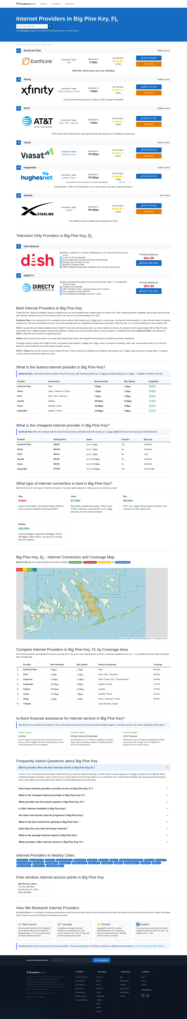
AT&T (19, 396)
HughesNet (22, 411)
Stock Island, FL (79, 860)
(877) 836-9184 (149, 206)
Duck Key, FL (103, 860)
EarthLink (99, 977)
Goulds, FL (156, 863)
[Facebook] (143, 996)
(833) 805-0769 (149, 150)
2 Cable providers (90, 562)
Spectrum (99, 988)
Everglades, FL (107, 863)
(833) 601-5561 (149, 118)
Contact (143, 985)
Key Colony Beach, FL (64, 860)
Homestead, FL (65, 863)
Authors (143, 981)
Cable (60, 91)
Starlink (20, 401)
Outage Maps (124, 992)
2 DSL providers (104, 562)
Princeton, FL (145, 863)
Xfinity (20, 391)
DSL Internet (79, 988)
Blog (121, 977)
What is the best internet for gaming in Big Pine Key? (49, 822)
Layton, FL (114, 860)
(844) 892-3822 (148, 263)
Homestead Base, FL (132, 863)
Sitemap (122, 996)
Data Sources (124, 988)
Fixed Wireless (80, 992)
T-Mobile (27, 704)
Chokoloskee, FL (51, 863)
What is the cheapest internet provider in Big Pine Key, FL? (52, 795)
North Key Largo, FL (24, 863)
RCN (98, 1004)
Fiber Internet (79, 981)
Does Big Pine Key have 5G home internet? (43, 828)
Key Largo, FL (161, 860)
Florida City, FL (38, 863)
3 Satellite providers (123, 562)
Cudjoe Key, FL (22, 860)
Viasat (20, 406)
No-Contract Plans (81, 1000)
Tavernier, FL (149, 860)
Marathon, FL (49, 860)
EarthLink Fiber (24, 386)
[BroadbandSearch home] (26, 4)
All (35, 570)
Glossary (123, 985)
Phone (77, 91)
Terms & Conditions (38, 997)
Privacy (29, 997)
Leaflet (122, 638)
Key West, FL (92, 860)
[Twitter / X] (147, 996)
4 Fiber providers (75, 562)
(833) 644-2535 (149, 176)
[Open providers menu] (56, 4)
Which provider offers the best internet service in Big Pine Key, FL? (57, 767)
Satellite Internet (80, 996)
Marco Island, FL (38, 866)
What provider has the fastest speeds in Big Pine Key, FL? (51, 802)
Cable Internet (80, 985)
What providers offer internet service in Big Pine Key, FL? (51, 842)
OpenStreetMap (136, 638)
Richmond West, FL (24, 866)
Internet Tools (124, 981)
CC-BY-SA (152, 638)
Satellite (65, 154)
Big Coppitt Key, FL (36, 860)
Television (68, 91)
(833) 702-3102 (148, 291)
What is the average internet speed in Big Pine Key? (48, 835)
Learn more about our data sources (149, 946)
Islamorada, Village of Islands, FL (131, 860)
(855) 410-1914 (149, 87)
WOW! (98, 1008)
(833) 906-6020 (149, 58)
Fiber (69, 63)
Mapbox (165, 638)
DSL (67, 123)
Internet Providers (81, 977)
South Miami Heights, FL (55, 866)
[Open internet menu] (44, 4)
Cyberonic (27, 679)
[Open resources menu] (70, 4)
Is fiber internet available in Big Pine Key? (42, 808)
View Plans (149, 64)
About (143, 977)
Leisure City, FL (94, 863)
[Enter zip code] (71, 960)
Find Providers (101, 960)
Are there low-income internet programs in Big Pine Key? (51, 815)
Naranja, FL (118, 863)
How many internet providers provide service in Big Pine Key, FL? (56, 788)
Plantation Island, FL (79, 863)
